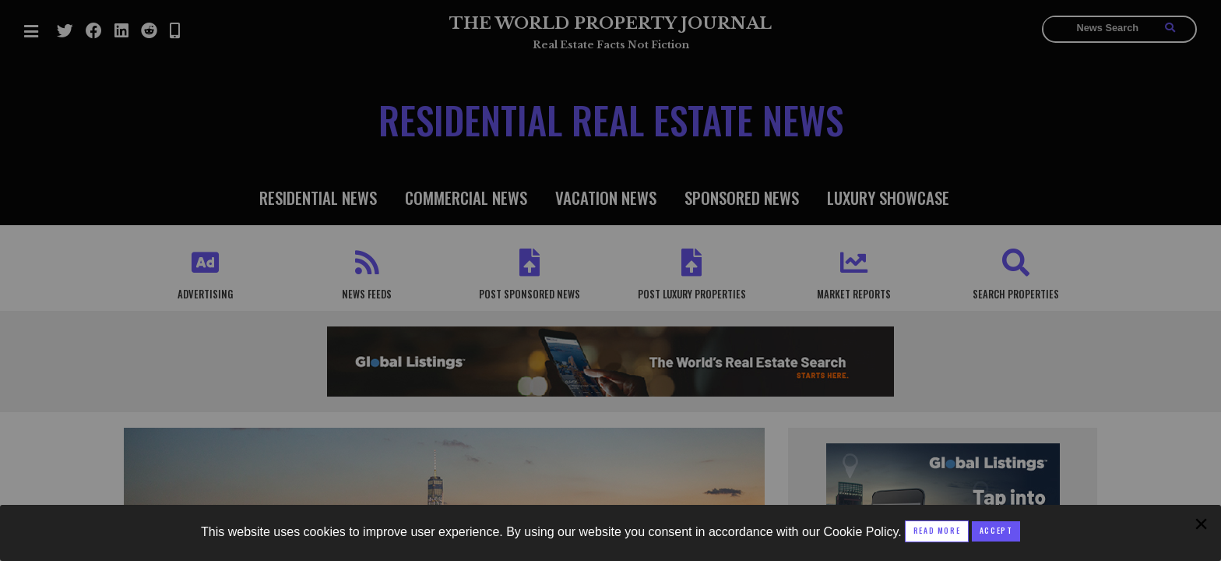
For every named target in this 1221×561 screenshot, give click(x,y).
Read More (936, 530)
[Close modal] (996, 531)
